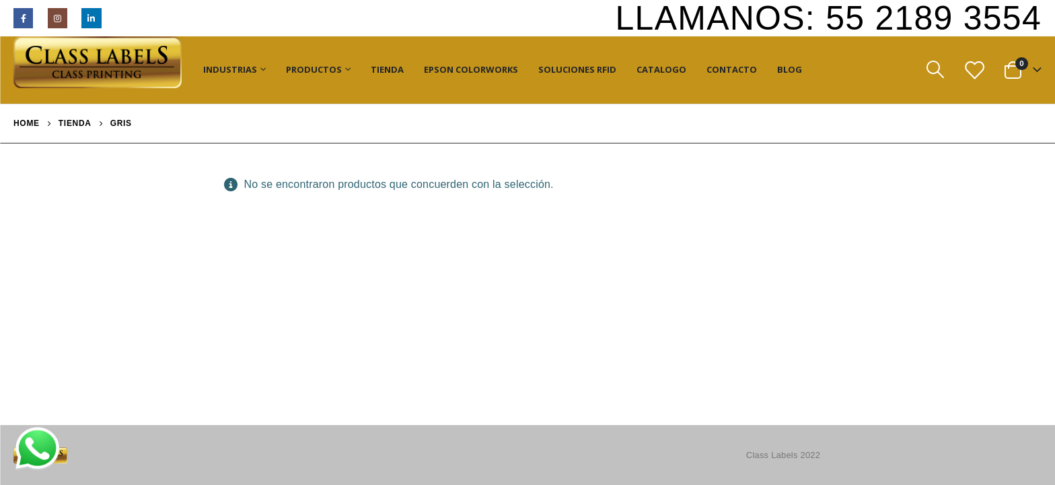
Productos (314, 69)
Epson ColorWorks (471, 69)
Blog (789, 69)
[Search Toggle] (934, 70)
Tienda (387, 69)
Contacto (731, 69)
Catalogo (661, 69)
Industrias (230, 69)
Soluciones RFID (577, 69)
